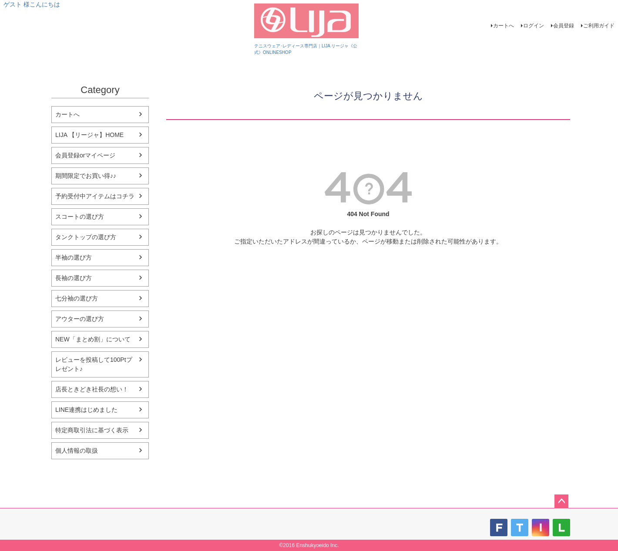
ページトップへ (561, 501)
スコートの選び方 (79, 216)
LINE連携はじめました (86, 409)
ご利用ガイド (599, 26)
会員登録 (563, 26)
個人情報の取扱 (76, 450)
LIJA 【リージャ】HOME (89, 134)
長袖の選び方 (73, 277)
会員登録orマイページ (85, 155)
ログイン (533, 26)
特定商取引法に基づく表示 (91, 430)
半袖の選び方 (73, 257)
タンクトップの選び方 (85, 237)
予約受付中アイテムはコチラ (94, 196)
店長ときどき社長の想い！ (91, 389)
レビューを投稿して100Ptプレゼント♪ (93, 364)
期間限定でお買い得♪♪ (85, 175)
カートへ (503, 26)
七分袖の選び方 (76, 298)
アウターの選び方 (79, 318)
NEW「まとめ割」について (93, 339)
